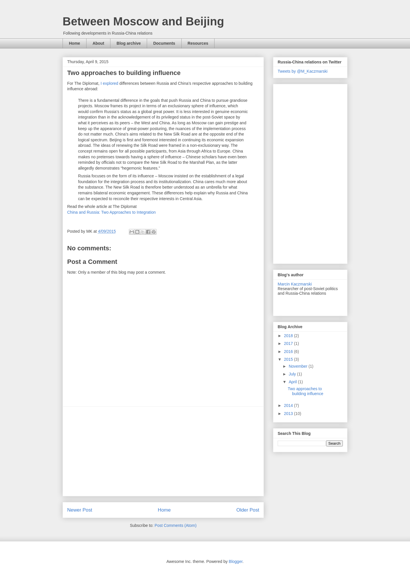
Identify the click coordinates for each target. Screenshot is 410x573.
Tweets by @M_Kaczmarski (303, 71)
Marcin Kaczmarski (295, 284)
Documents (164, 43)
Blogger (235, 561)
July (293, 374)
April (293, 382)
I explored (109, 83)
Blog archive (128, 43)
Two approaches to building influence (305, 391)
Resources (198, 43)
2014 (289, 405)
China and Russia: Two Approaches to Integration (111, 212)
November (298, 366)
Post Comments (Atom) (175, 525)
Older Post (247, 510)
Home (74, 43)
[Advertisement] (163, 451)
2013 (289, 413)
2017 (289, 343)
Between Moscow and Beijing (143, 21)
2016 (289, 351)
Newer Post (79, 510)
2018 (289, 335)
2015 (289, 359)
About (98, 43)
